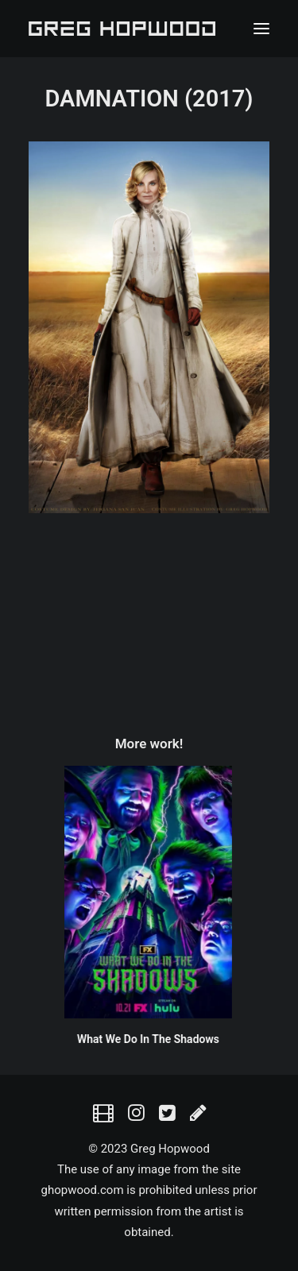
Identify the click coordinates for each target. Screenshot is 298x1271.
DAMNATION (111, 98)
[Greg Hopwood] (122, 28)
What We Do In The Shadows (125, 1039)
